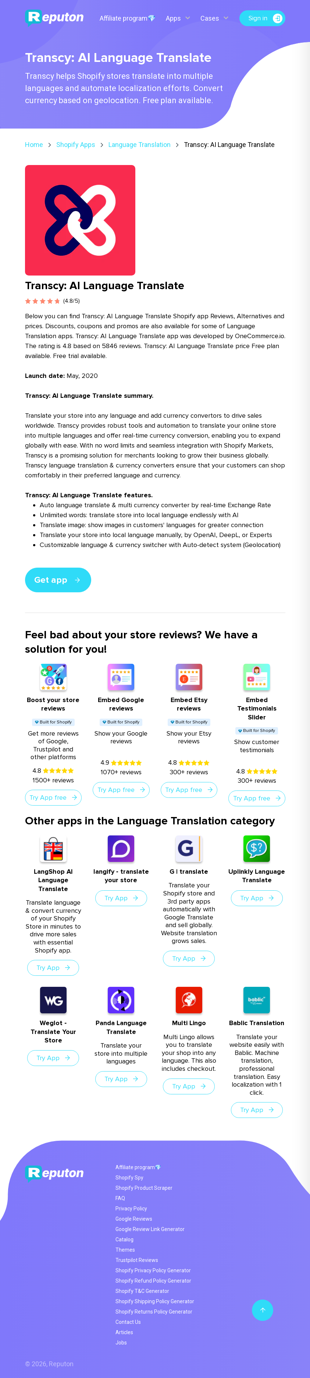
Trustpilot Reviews (136, 1260)
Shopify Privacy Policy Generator (153, 1270)
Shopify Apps (75, 144)
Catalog (124, 1239)
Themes (125, 1250)
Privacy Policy (131, 1209)
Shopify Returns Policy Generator (153, 1312)
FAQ (120, 1198)
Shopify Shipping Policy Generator (154, 1301)
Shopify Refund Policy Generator (153, 1281)
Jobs (121, 1343)
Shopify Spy (129, 1178)
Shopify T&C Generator (142, 1291)
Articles (124, 1332)
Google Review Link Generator (150, 1229)
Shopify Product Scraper (143, 1188)
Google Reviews (133, 1219)
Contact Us (128, 1322)
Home (34, 144)
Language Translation (139, 144)
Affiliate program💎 (128, 18)
